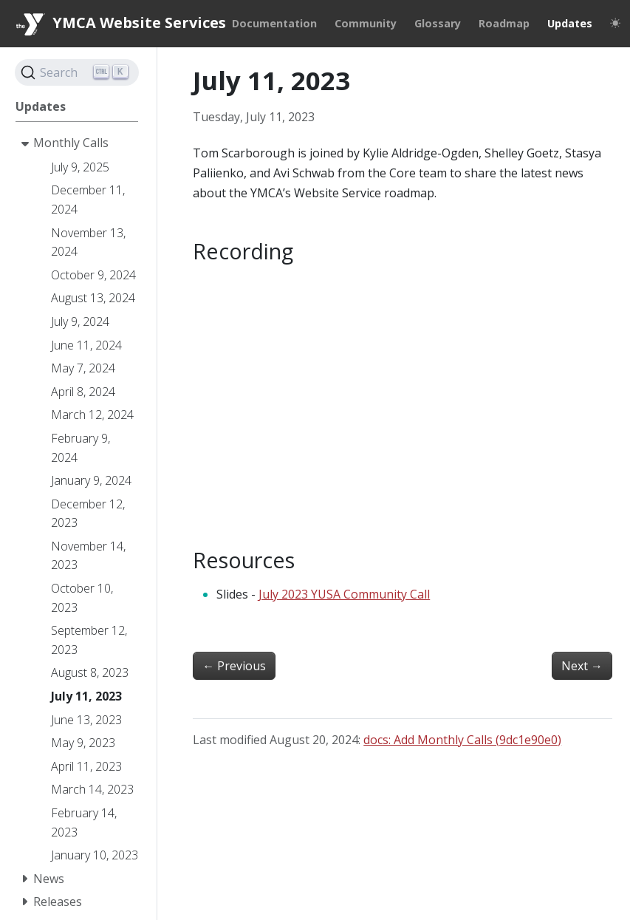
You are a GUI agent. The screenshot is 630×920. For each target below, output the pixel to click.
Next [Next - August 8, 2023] (582, 666)
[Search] (77, 72)
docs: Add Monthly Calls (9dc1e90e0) (462, 740)
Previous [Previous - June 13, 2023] (234, 666)
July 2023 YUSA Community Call (344, 594)
